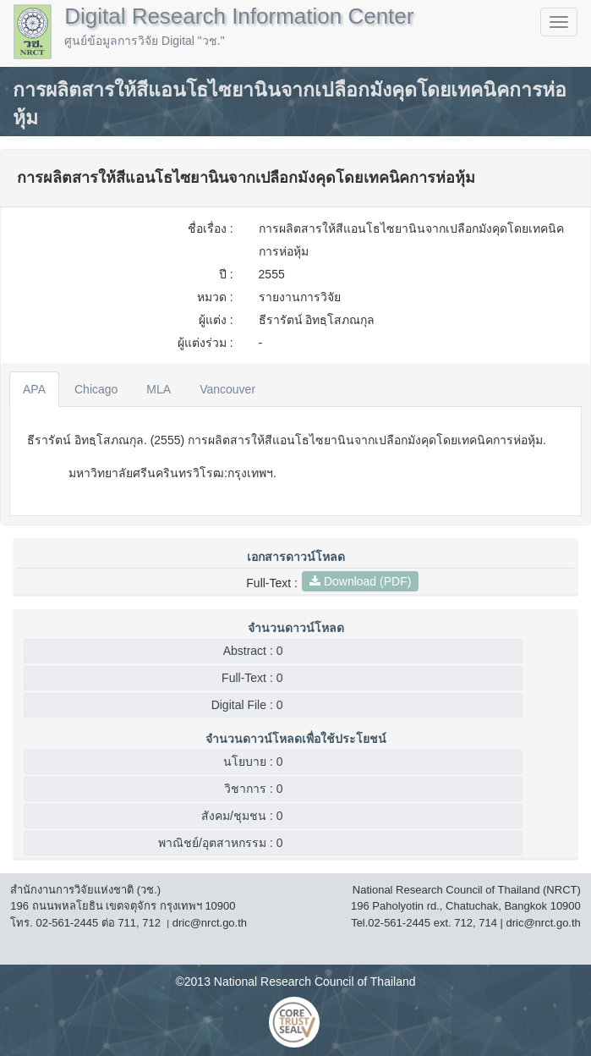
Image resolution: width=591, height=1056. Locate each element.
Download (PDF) (360, 581)
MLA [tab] (158, 389)
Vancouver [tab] (227, 389)
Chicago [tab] (96, 389)
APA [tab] (34, 389)
